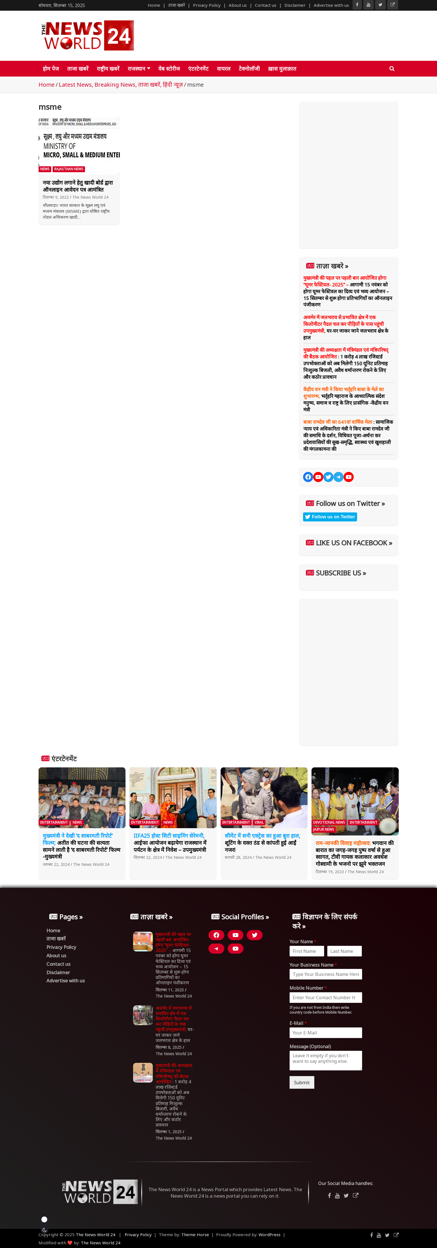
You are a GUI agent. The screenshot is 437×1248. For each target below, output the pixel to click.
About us (238, 5)
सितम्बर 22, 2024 (148, 857)
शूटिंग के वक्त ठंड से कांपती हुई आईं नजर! (262, 842)
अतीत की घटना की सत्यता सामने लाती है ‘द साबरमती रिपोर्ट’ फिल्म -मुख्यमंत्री (81, 846)
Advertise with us (331, 5)
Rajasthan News (68, 169)
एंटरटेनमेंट (198, 68)
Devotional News (329, 822)
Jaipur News (323, 829)
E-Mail (298, 1023)
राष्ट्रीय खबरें (108, 68)
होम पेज (51, 68)
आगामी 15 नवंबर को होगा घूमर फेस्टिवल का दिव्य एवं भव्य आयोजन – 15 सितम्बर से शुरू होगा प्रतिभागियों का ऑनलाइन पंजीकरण (347, 291)
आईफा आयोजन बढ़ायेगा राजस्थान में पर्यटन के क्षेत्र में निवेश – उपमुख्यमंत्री (170, 842)
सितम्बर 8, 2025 (168, 1047)
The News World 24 (90, 197)
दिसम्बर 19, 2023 (330, 871)
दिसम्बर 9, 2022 (56, 197)
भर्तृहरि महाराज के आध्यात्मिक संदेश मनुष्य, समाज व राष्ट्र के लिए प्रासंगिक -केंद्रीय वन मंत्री (345, 399)
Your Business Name (313, 965)
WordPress (270, 1234)
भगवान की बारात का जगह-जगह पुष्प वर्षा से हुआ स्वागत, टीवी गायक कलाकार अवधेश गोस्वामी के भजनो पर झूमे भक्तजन (355, 853)
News (45, 169)
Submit (302, 1082)
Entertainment (54, 822)
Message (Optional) (310, 1047)
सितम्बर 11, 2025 (170, 989)
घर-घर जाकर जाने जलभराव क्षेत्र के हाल (345, 327)
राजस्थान (136, 68)
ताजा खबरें (176, 5)
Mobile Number (308, 988)
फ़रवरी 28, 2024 (238, 857)
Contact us (265, 5)
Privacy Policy (207, 5)
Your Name (303, 942)
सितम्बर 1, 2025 (168, 1131)
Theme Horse (195, 1234)
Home (154, 5)
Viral (259, 822)
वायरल (223, 68)
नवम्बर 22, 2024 (56, 864)
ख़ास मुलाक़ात (282, 68)
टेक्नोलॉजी (249, 68)
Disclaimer (295, 5)
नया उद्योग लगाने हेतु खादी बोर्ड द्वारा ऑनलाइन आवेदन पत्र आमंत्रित (78, 186)
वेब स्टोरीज (169, 68)
